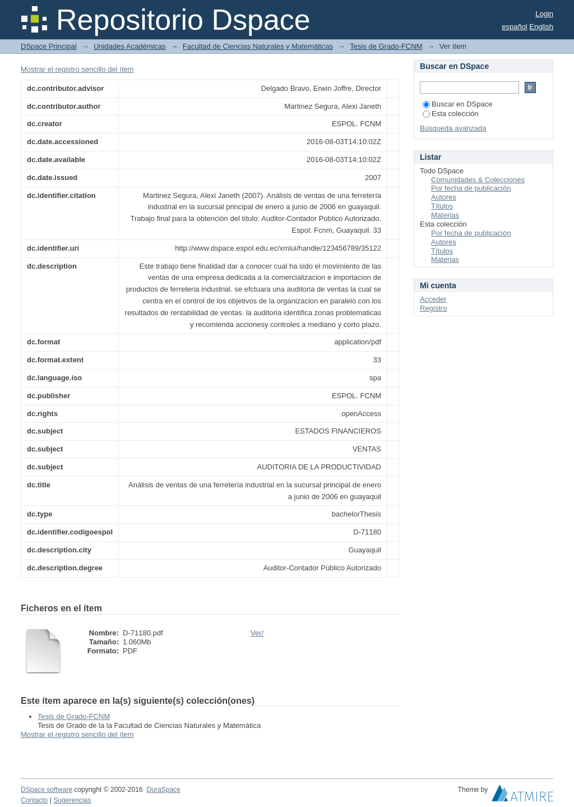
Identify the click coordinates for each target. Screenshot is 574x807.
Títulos (442, 206)
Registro (433, 308)
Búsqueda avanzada (453, 128)
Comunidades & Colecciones (478, 180)
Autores (443, 197)
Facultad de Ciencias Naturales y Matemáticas (258, 46)
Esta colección (451, 113)
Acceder (433, 299)
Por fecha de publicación (471, 188)
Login (544, 14)
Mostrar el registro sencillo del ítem (77, 69)
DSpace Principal (49, 46)
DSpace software (46, 790)
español (514, 26)
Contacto (34, 800)
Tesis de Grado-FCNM (386, 46)
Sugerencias (72, 800)
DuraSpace (163, 790)
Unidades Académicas (130, 46)
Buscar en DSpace (457, 104)
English (541, 26)
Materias (445, 215)
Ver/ (257, 633)
